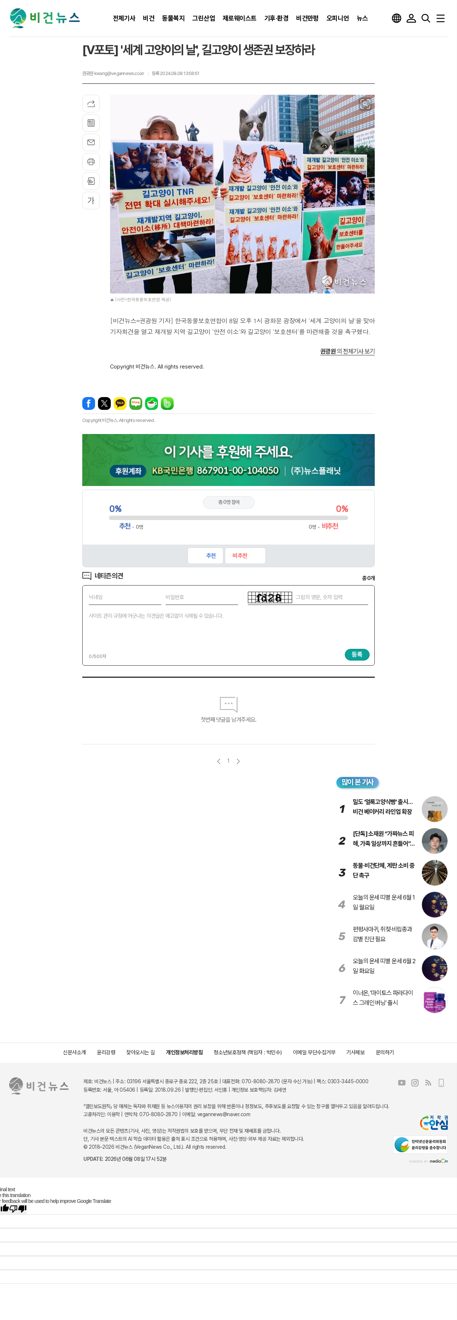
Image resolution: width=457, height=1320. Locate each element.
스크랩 (91, 181)
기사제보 (355, 1052)
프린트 (91, 162)
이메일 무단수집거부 (314, 1052)
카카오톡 (120, 403)
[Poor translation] (18, 1209)
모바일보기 (441, 1082)
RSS (428, 1082)
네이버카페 (151, 403)
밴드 (167, 403)
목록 (91, 123)
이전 (219, 761)
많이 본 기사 (358, 782)
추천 (211, 555)
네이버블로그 (135, 403)
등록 (357, 654)
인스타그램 (414, 1082)
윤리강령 (106, 1052)
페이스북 (88, 403)
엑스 (104, 403)
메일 (91, 142)
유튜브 (401, 1082)
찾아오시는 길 (140, 1052)
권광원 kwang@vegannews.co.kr (113, 73)
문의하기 (385, 1052)
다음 (238, 761)
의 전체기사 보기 (347, 351)
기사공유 (91, 103)
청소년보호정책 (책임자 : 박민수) (248, 1052)
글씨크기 (91, 200)
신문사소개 (74, 1052)
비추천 (240, 555)
